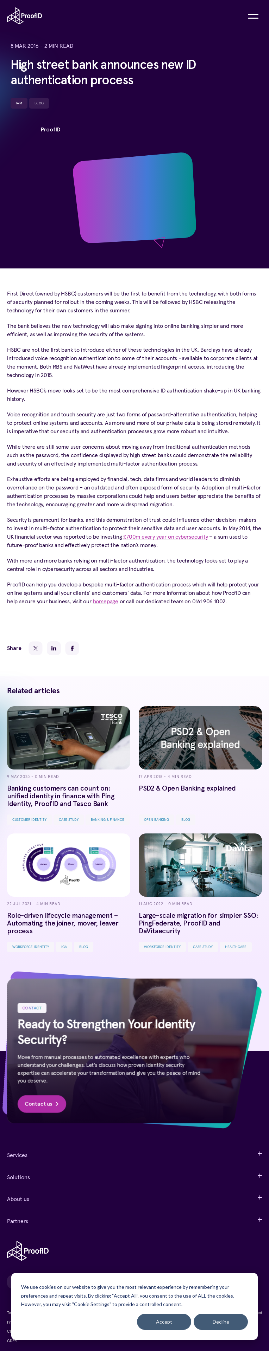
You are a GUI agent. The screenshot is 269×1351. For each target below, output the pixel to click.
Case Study (69, 819)
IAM (19, 103)
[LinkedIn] (54, 648)
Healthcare (235, 947)
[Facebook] (72, 648)
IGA (64, 947)
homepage (105, 601)
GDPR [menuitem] (12, 1341)
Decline (221, 1322)
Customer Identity (29, 819)
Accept (164, 1322)
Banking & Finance (107, 819)
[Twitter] (36, 648)
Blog (39, 103)
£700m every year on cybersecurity (165, 537)
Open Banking (156, 819)
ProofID (50, 129)
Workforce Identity (30, 947)
